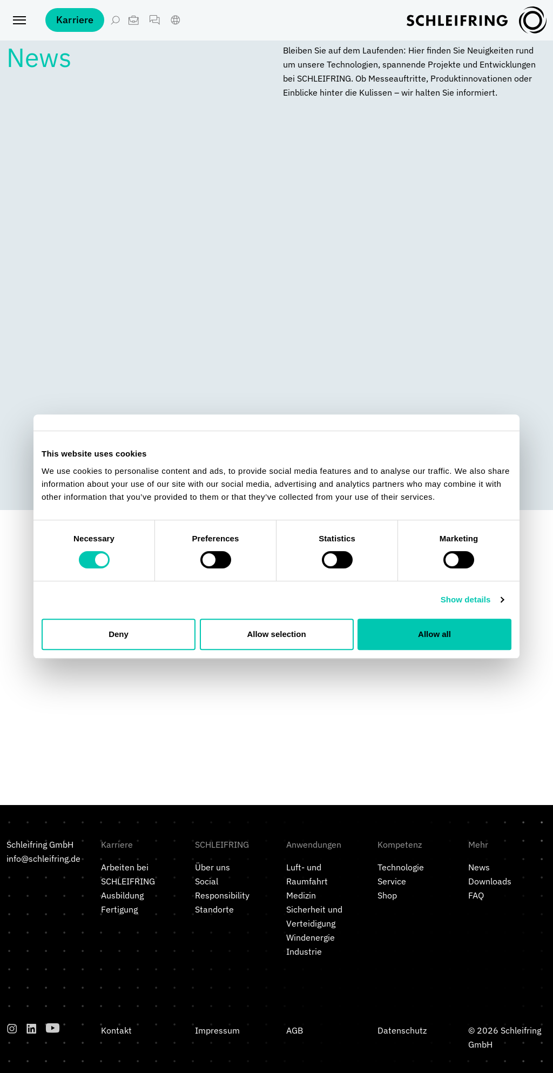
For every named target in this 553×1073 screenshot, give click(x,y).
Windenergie (310, 937)
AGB (294, 1030)
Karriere (74, 27)
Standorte (214, 909)
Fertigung (119, 909)
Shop (387, 895)
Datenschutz (402, 1030)
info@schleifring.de (43, 858)
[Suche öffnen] (115, 27)
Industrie (304, 951)
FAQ (476, 895)
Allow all (434, 634)
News (479, 867)
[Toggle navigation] (19, 27)
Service (391, 881)
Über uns (212, 867)
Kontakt (116, 1030)
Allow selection (276, 634)
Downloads (489, 881)
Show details (466, 599)
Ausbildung (122, 895)
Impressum (217, 1030)
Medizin (301, 895)
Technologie (400, 867)
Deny (119, 634)
